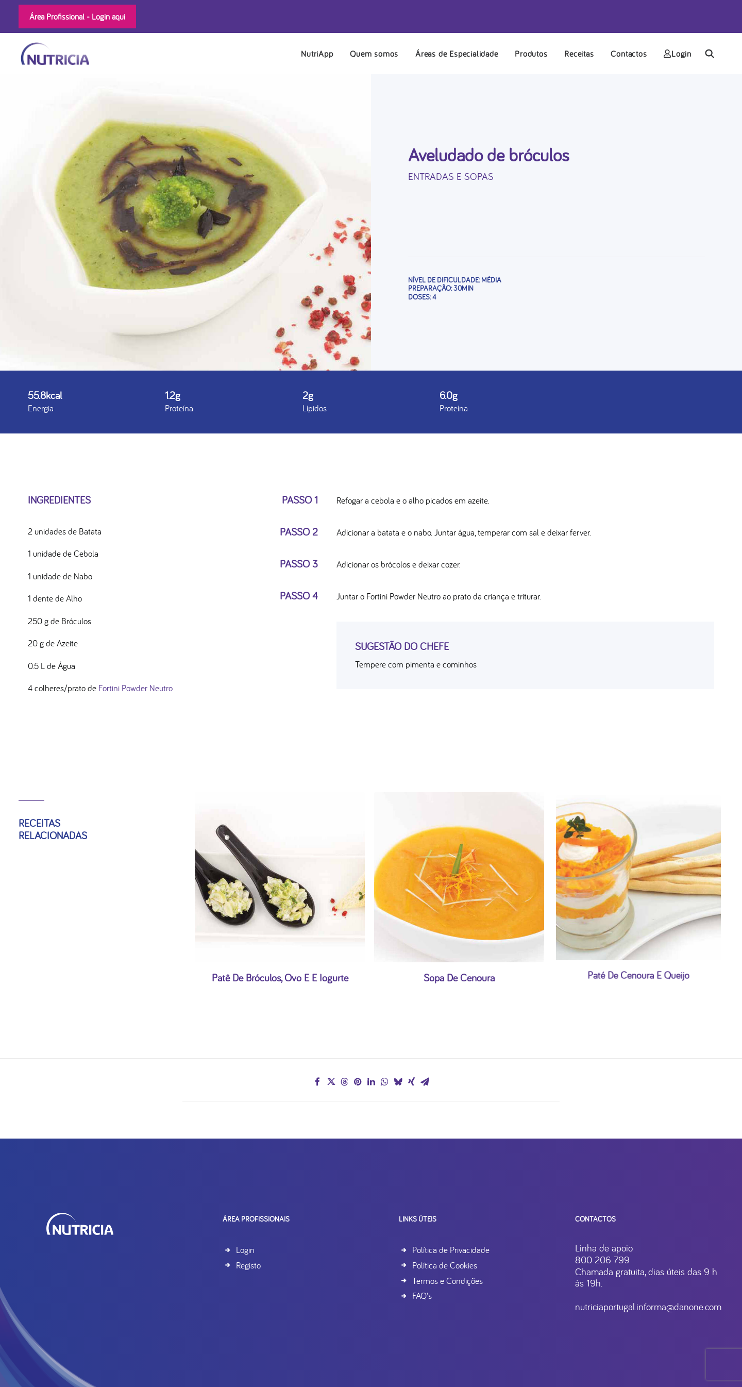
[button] (714, 54)
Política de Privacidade (470, 1250)
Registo (248, 1265)
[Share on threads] (344, 1082)
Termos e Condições (466, 1280)
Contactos (629, 54)
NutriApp (317, 54)
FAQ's (441, 1296)
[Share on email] (424, 1082)
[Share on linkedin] (371, 1082)
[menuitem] (317, 54)
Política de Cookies (463, 1265)
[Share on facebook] (317, 1082)
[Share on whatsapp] (384, 1082)
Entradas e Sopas (451, 176)
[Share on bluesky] (398, 1082)
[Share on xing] (411, 1082)
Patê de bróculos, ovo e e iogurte (279, 962)
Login (678, 54)
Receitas (579, 54)
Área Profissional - (77, 16)
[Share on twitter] (331, 1082)
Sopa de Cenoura (459, 947)
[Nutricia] (54, 53)
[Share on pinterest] (357, 1082)
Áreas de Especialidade (456, 54)
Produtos (531, 54)
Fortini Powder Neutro (135, 688)
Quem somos (374, 54)
